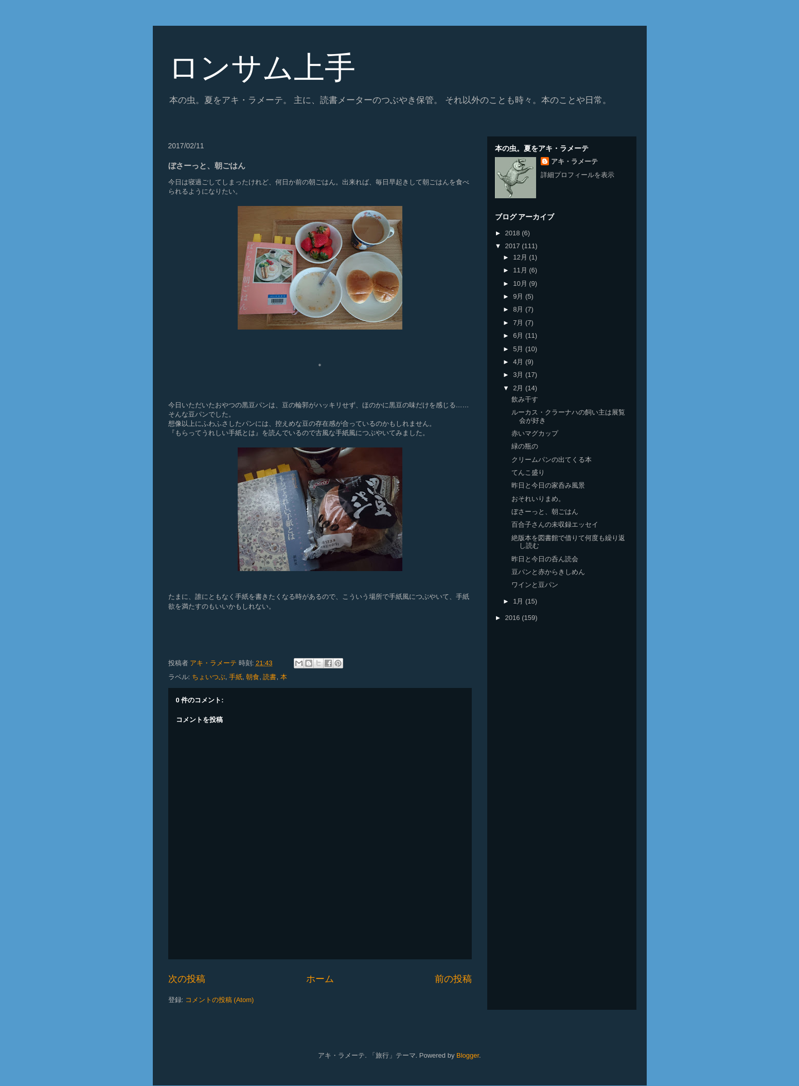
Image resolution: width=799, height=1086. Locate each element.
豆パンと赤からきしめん (548, 572)
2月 (519, 388)
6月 (519, 335)
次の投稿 (186, 979)
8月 (519, 309)
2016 (513, 618)
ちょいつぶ (208, 677)
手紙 (235, 677)
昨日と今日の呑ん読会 (544, 559)
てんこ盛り (528, 472)
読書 (269, 677)
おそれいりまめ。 (538, 499)
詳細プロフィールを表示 (577, 175)
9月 (519, 296)
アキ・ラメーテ (574, 161)
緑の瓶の (524, 446)
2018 (513, 233)
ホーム (320, 979)
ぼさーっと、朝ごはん (544, 511)
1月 (519, 601)
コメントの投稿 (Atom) (219, 1000)
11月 (521, 270)
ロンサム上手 (262, 67)
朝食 (252, 677)
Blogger (467, 1055)
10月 (521, 283)
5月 (519, 349)
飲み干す (524, 399)
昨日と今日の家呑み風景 (548, 485)
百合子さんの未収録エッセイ (554, 524)
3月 (519, 374)
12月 (521, 257)
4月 (519, 362)
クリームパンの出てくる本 (551, 459)
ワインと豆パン (534, 585)
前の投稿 (453, 979)
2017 (513, 246)
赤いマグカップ (534, 433)
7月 (519, 322)
